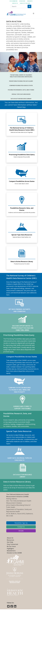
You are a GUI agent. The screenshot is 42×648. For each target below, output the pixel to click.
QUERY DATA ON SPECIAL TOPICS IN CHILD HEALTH (19, 454)
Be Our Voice (22, 1)
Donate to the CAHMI (25, 3)
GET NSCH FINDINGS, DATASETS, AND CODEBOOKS (19, 305)
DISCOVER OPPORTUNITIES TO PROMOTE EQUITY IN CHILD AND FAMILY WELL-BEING (22, 323)
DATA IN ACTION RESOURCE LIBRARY (22, 471)
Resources (10, 540)
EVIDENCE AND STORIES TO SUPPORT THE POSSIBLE (22, 402)
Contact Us (15, 3)
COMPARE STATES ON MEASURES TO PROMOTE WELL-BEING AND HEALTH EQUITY (19, 385)
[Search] (19, 6)
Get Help (10, 542)
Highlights (29, 1)
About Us (10, 538)
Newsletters (11, 551)
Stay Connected (13, 1)
